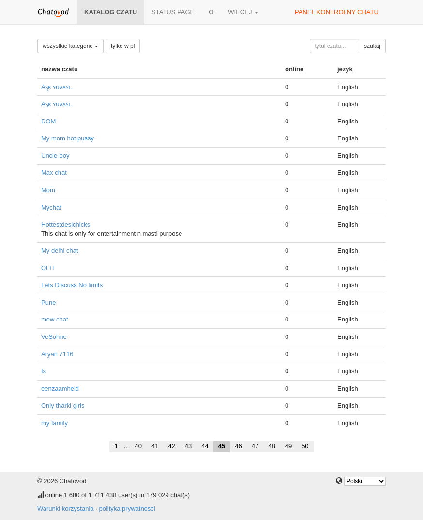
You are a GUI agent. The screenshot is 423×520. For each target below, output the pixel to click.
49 (288, 446)
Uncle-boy (55, 155)
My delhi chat (59, 250)
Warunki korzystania (65, 508)
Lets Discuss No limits (72, 285)
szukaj (372, 46)
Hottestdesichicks (65, 224)
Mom (48, 190)
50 (305, 446)
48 (271, 446)
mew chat (54, 319)
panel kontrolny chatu (336, 11)
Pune (48, 302)
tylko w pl (123, 46)
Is (43, 371)
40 (138, 446)
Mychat (51, 207)
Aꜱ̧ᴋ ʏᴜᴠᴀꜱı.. (57, 87)
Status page (172, 11)
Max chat (54, 172)
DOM (48, 121)
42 (171, 446)
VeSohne (54, 336)
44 (204, 446)
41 (154, 446)
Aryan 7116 (57, 354)
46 (238, 446)
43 (188, 446)
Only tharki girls (63, 405)
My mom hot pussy (67, 138)
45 (221, 446)
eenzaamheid (60, 388)
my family (54, 423)
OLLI (48, 268)
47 (255, 446)
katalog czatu (110, 11)
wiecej (243, 11)
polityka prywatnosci (127, 508)
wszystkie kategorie (70, 46)
